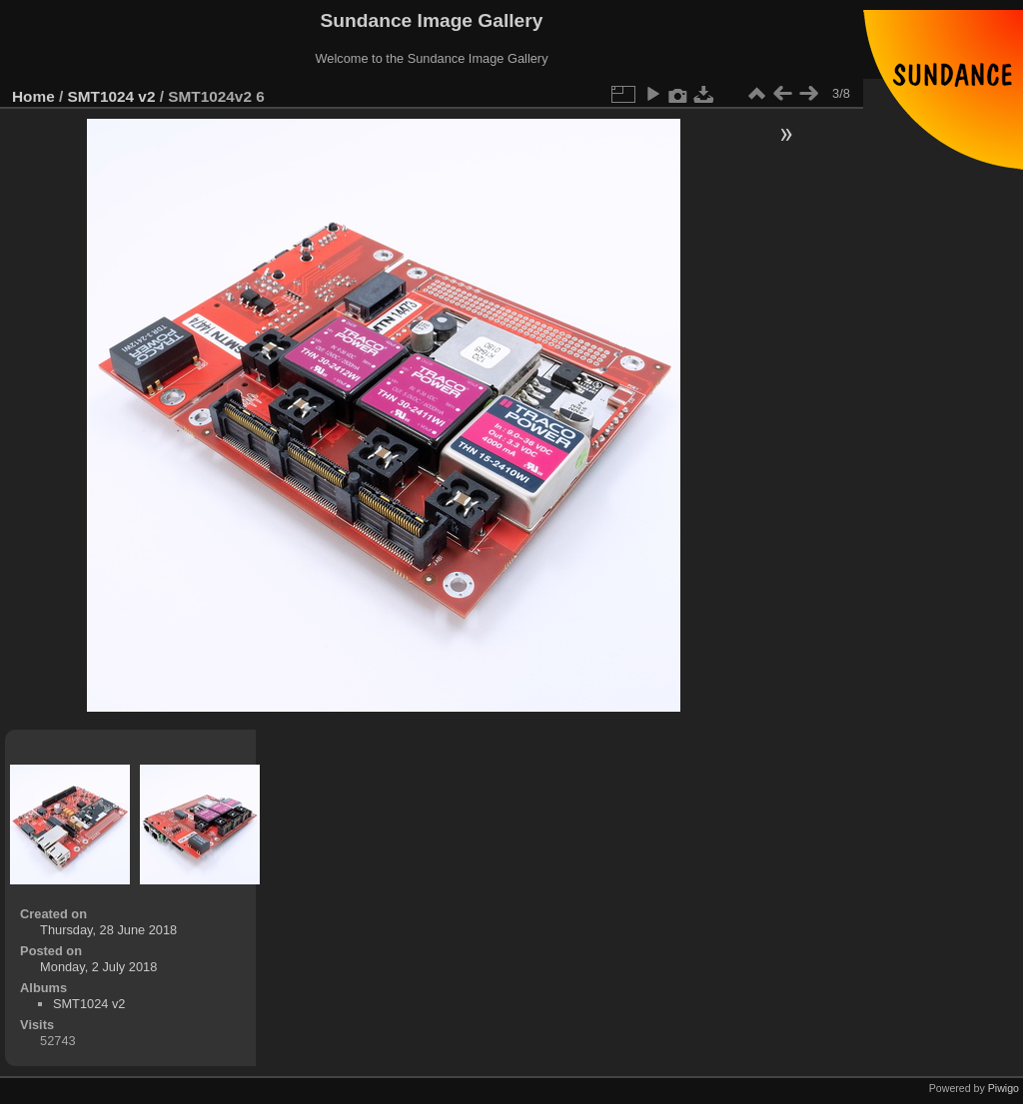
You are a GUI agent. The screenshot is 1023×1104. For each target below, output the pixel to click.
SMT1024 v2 (112, 96)
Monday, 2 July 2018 (98, 966)
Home (33, 96)
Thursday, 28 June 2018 (108, 929)
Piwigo (1003, 1088)
